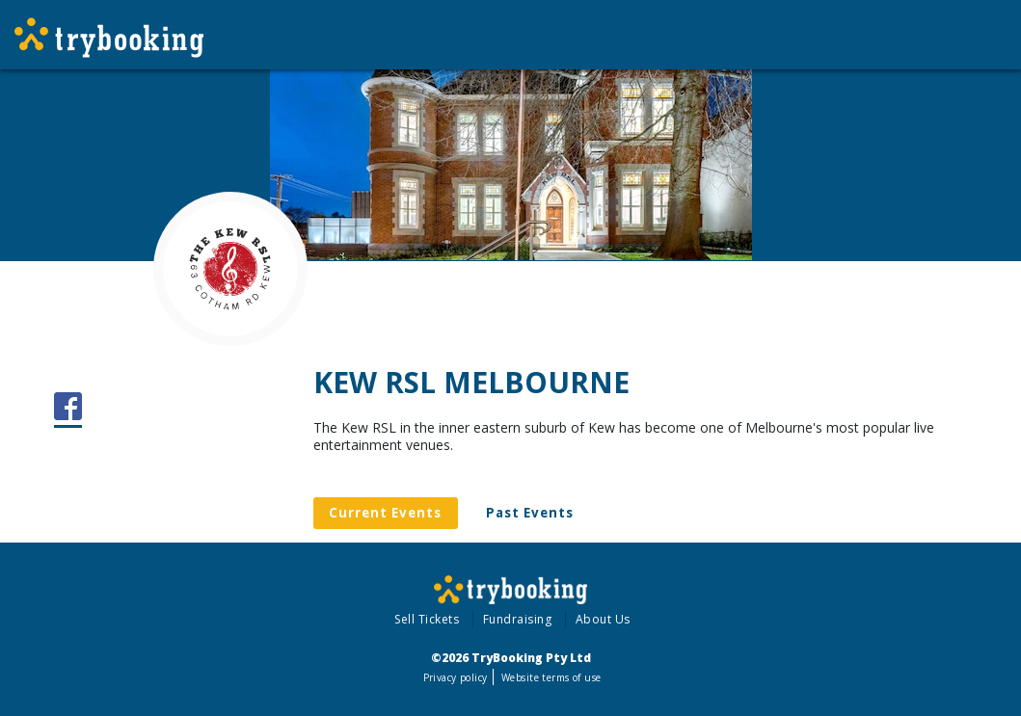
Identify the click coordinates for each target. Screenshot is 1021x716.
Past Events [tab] (530, 512)
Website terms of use (551, 677)
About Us (603, 619)
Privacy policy (455, 677)
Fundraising (517, 619)
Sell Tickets (426, 619)
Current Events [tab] (385, 512)
